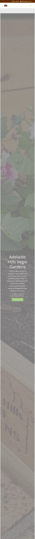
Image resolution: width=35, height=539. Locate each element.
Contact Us (17, 299)
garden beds (17, 295)
